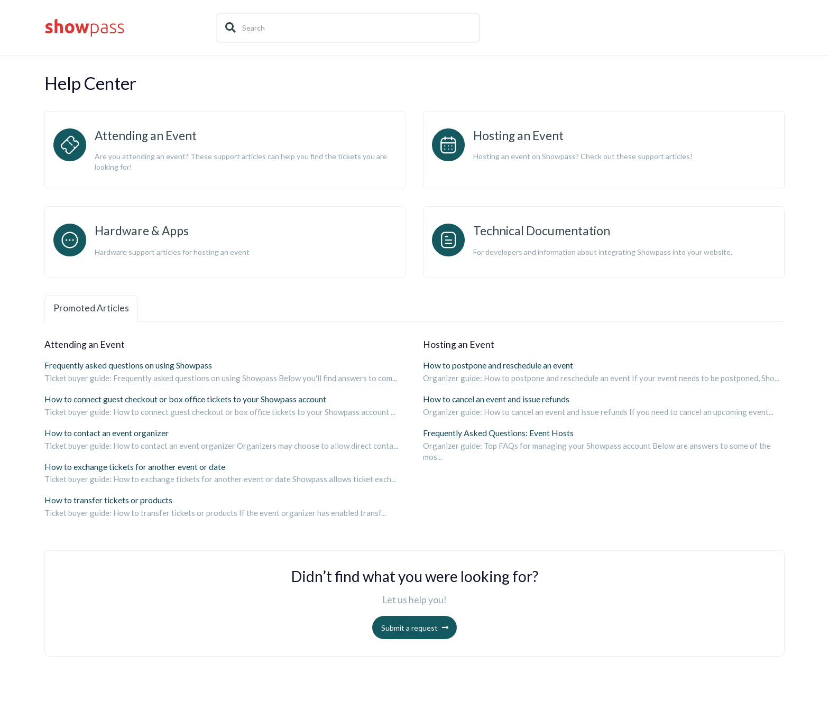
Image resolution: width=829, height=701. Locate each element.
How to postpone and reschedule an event (498, 365)
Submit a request (409, 627)
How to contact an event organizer (106, 433)
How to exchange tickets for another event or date (134, 467)
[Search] (348, 28)
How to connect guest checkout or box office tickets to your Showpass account (185, 399)
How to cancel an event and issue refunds (496, 399)
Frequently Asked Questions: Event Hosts (498, 433)
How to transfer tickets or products (108, 500)
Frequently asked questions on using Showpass (128, 365)
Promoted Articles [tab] (91, 307)
